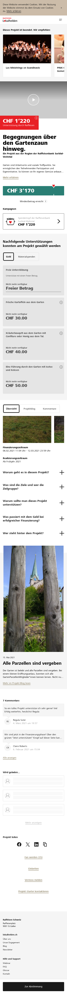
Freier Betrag (19, 288)
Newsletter (7, 949)
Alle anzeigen (9, 757)
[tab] (8, 256)
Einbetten (33, 868)
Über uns (7, 939)
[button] (60, 19)
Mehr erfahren (14, 11)
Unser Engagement (11, 942)
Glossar (6, 970)
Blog (5, 946)
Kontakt (6, 974)
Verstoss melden (33, 880)
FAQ (5, 967)
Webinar (6, 963)
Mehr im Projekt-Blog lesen (16, 683)
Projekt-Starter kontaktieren (33, 891)
